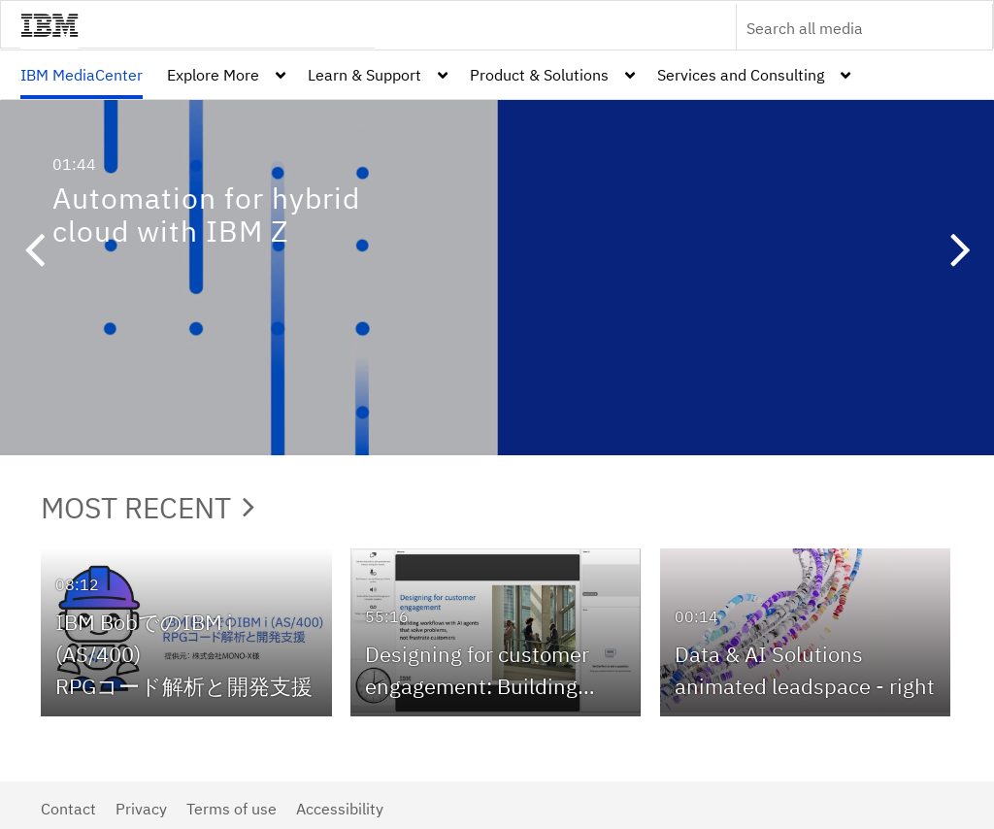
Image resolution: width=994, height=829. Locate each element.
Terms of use (231, 808)
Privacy (141, 808)
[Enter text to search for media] (843, 28)
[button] (34, 252)
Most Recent (147, 507)
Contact (68, 808)
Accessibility (339, 808)
